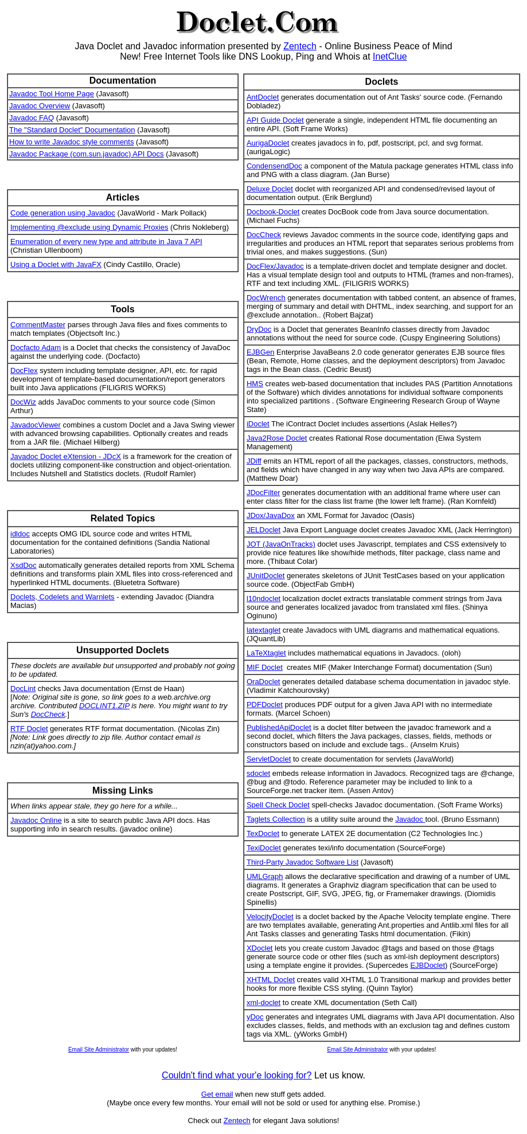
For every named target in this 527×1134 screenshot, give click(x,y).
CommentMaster (37, 324)
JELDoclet (263, 529)
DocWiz (23, 402)
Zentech (300, 46)
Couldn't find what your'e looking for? (236, 1075)
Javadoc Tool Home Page (51, 93)
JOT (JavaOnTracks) (281, 544)
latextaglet (263, 630)
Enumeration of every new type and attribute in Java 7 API (106, 241)
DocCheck (48, 714)
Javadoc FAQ (31, 117)
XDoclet (260, 948)
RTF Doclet (29, 728)
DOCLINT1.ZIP (104, 705)
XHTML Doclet (271, 979)
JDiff (254, 461)
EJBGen (260, 352)
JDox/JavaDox (271, 515)
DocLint (23, 688)
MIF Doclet (265, 667)
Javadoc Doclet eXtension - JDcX (65, 456)
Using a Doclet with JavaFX (56, 264)
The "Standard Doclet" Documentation (72, 129)
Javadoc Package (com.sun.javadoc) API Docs (86, 154)
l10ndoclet (263, 598)
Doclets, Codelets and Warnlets (62, 596)
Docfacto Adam (35, 347)
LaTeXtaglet (266, 653)
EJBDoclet (427, 965)
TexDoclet (263, 833)
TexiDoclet (264, 847)
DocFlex (24, 370)
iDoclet (258, 423)
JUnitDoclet (265, 575)
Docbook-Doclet (273, 211)
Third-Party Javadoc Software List (302, 862)
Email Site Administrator (98, 1049)
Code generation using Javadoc (62, 213)
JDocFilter (263, 492)
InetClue (390, 56)
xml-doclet (263, 1002)
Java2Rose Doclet (277, 438)
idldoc (20, 533)
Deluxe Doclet (270, 189)
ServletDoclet (269, 759)
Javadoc (410, 819)
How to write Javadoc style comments (71, 142)
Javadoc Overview (39, 105)
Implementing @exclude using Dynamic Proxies (89, 227)
